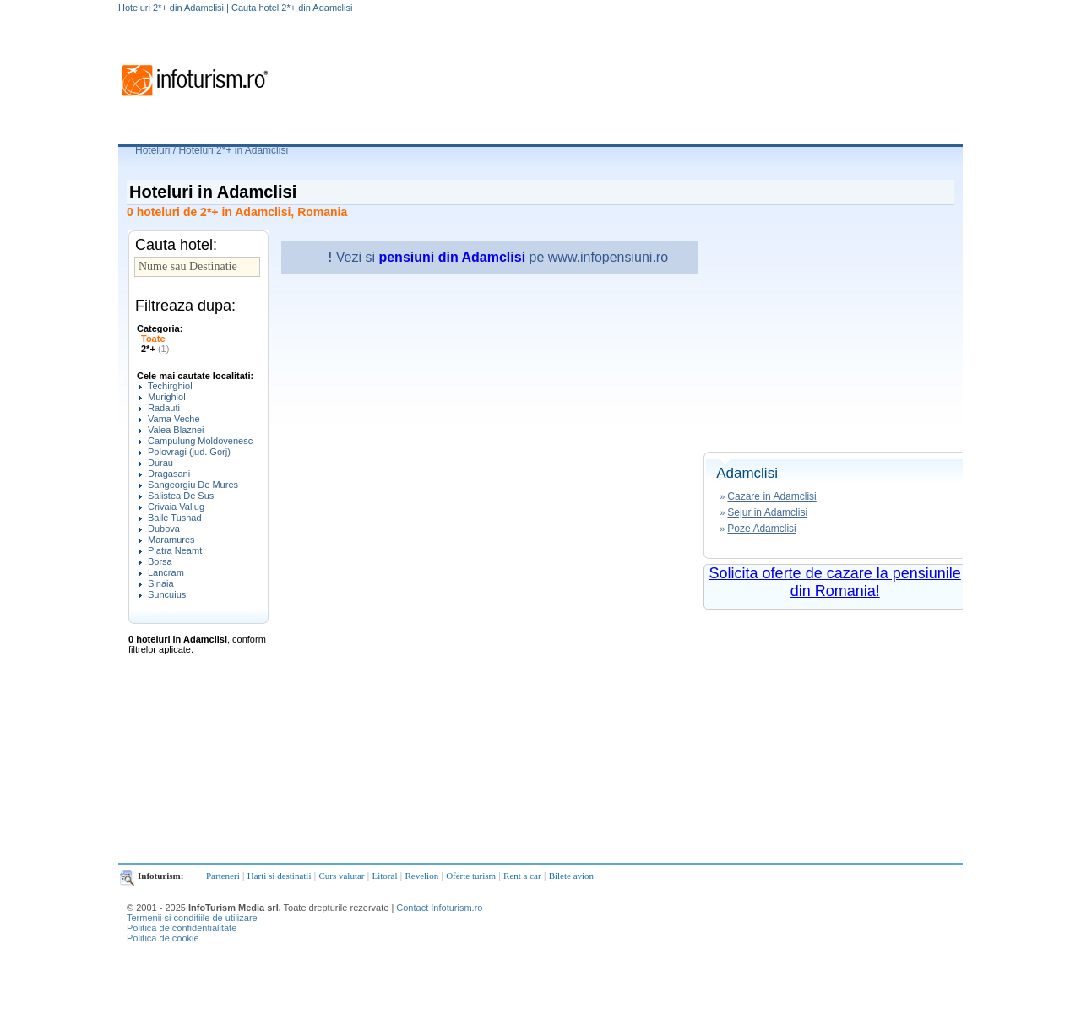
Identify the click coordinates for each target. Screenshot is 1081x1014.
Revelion (421, 875)
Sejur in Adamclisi (767, 512)
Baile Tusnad (175, 517)
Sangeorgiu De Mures (193, 485)
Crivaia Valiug (176, 507)
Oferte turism (471, 875)
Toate (153, 338)
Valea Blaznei (176, 430)
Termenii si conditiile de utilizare (192, 918)
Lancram (166, 572)
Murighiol (167, 397)
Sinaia (161, 583)
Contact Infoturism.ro (439, 908)
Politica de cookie (163, 938)
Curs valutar (341, 875)
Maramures (171, 539)
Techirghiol (170, 386)
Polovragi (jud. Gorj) (189, 452)
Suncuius (167, 594)
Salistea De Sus (181, 496)
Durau (160, 463)
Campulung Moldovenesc (200, 441)
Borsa (160, 561)
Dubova (164, 528)
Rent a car (522, 875)
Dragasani (169, 474)
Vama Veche (174, 419)
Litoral (385, 875)
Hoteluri (152, 150)
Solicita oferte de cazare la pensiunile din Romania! (835, 582)
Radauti (164, 408)
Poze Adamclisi (761, 528)
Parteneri (223, 875)
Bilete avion (571, 875)
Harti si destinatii (279, 875)
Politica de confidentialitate (181, 928)
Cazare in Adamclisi (771, 496)
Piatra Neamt (175, 550)
